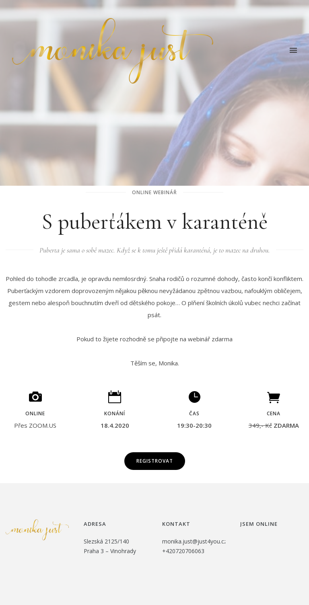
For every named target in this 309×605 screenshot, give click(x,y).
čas (194, 413)
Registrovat (154, 460)
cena (273, 413)
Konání (114, 413)
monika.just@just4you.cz (194, 541)
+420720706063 (183, 551)
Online (35, 413)
